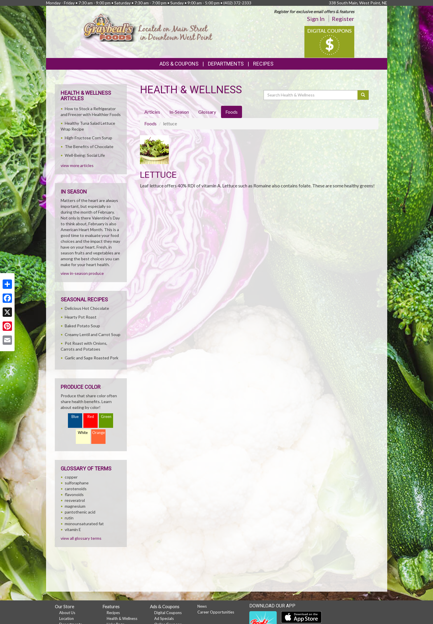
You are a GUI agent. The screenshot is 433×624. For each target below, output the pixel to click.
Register (343, 18)
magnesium (75, 506)
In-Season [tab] (179, 112)
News (202, 606)
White (83, 432)
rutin (69, 517)
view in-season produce (82, 273)
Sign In (316, 18)
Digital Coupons (168, 612)
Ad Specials (164, 618)
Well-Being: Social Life (85, 155)
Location (66, 618)
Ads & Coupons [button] (179, 64)
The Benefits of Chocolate (89, 146)
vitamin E (73, 529)
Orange (98, 432)
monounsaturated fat (84, 523)
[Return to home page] (147, 26)
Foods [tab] (231, 112)
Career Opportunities (215, 612)
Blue (75, 416)
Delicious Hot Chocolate (87, 308)
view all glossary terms (81, 538)
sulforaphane (77, 482)
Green (106, 416)
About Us (67, 612)
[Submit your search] (363, 95)
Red (90, 416)
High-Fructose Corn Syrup (88, 137)
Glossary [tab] (207, 112)
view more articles (77, 165)
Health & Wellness (122, 618)
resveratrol (75, 500)
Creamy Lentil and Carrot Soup (92, 334)
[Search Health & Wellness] (311, 95)
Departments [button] (226, 64)
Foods (150, 123)
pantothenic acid (80, 511)
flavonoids (74, 494)
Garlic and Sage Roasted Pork (91, 357)
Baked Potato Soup (82, 325)
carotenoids (76, 488)
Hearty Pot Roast (81, 316)
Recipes (263, 64)
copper (71, 476)
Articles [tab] (152, 112)
